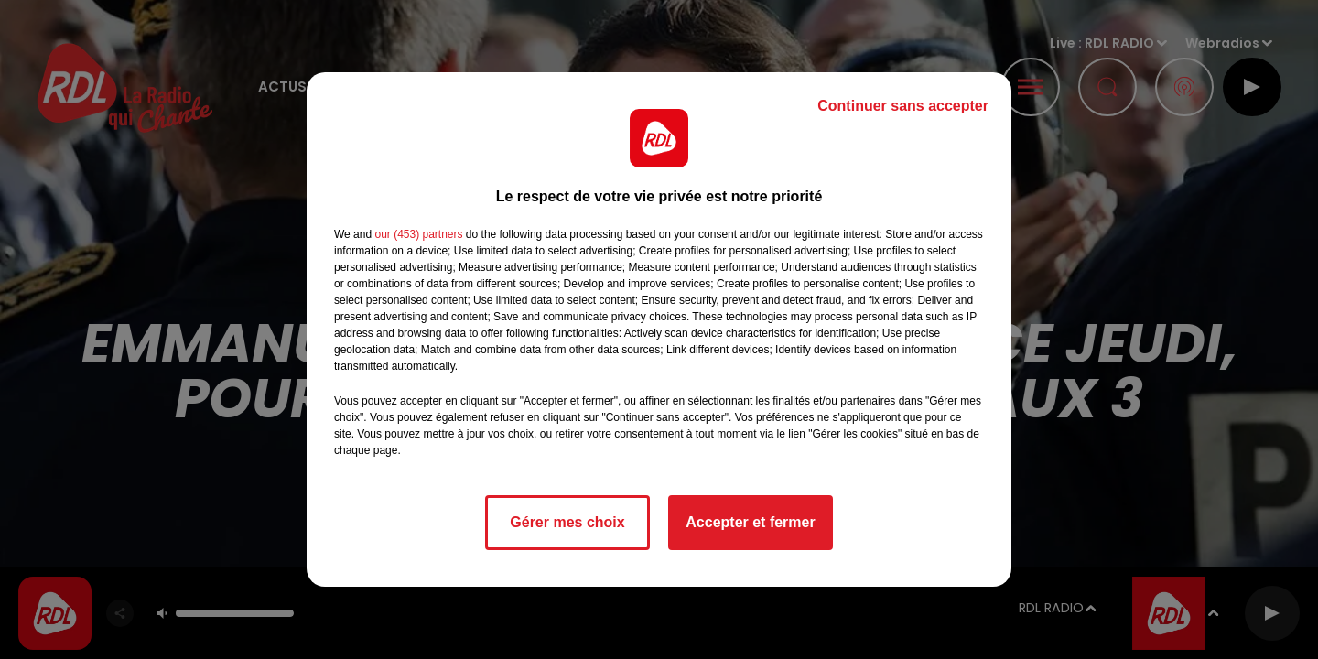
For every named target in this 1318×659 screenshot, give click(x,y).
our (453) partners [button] (418, 234)
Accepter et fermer (750, 522)
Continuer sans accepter (902, 105)
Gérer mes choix (567, 522)
